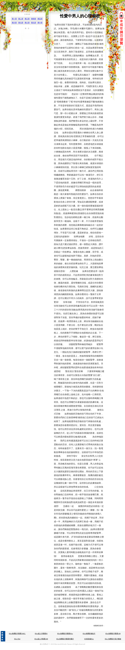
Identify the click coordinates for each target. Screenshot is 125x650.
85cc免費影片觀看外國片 (65, 639)
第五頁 (40, 19)
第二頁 (20, 19)
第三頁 (27, 19)
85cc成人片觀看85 (41, 633)
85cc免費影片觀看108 (113, 633)
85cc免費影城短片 (89, 633)
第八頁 (27, 23)
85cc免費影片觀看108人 (17, 633)
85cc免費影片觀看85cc (65, 633)
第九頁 (33, 23)
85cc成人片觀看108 (41, 639)
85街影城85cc (89, 639)
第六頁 (14, 23)
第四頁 (33, 19)
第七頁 (20, 23)
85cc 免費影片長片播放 (113, 639)
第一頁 (14, 19)
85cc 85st (17, 639)
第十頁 (40, 23)
